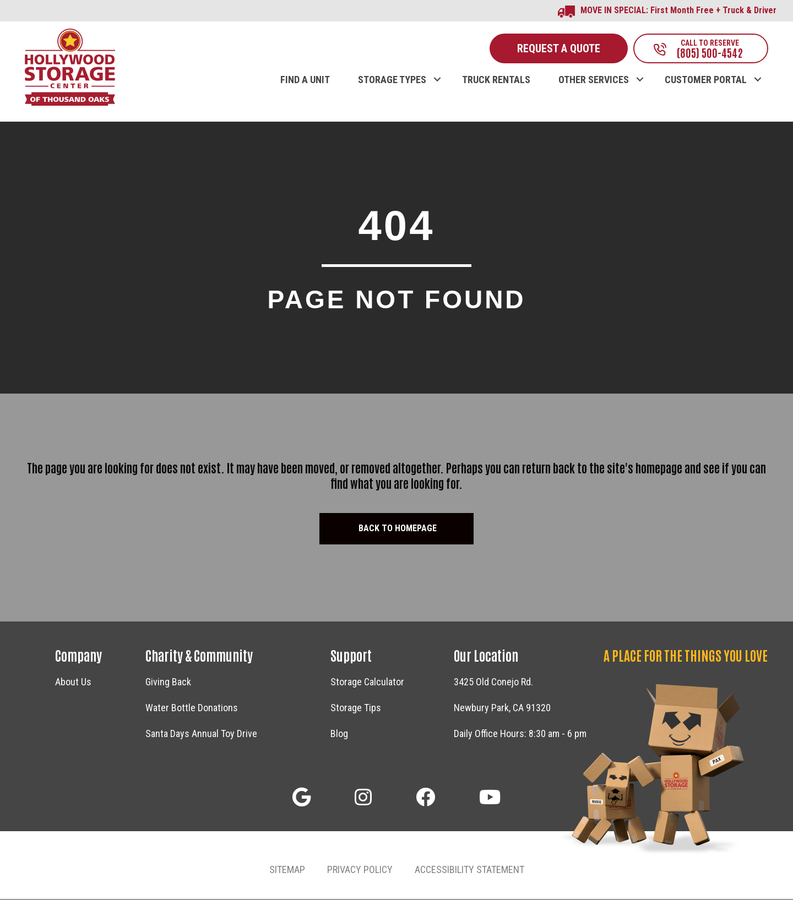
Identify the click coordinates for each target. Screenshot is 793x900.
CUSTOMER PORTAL (706, 80)
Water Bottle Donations (191, 708)
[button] (301, 798)
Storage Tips (355, 708)
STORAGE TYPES (392, 80)
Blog (339, 734)
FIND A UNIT (305, 80)
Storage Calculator (367, 683)
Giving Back (168, 683)
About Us (73, 683)
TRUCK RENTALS (496, 80)
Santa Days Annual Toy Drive (201, 734)
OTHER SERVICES (593, 80)
